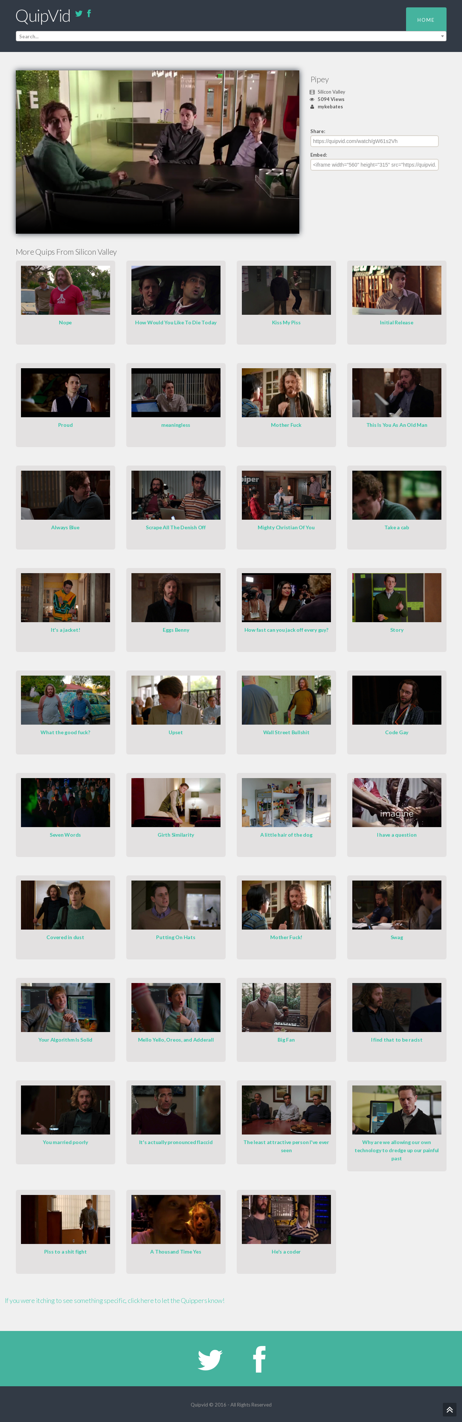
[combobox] (231, 36)
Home (426, 20)
